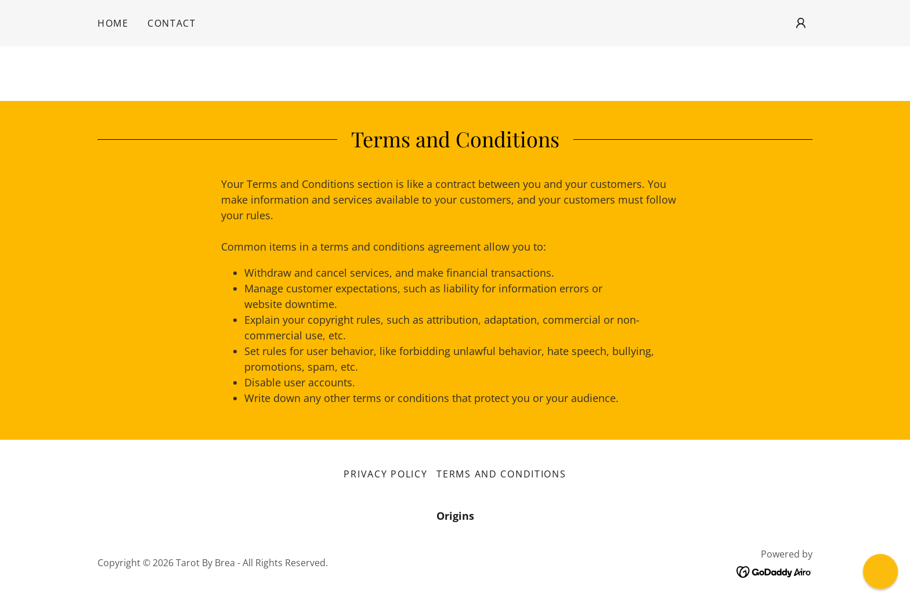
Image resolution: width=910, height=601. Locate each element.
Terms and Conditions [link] (501, 474)
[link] (774, 570)
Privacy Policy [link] (385, 474)
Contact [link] (171, 23)
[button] (801, 23)
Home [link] (113, 23)
